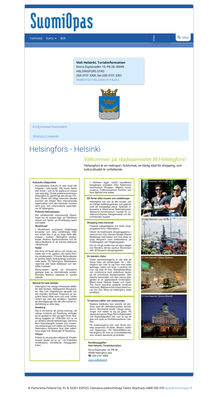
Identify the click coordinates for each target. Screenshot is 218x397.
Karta (51, 38)
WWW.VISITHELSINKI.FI (92, 80)
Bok (63, 38)
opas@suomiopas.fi (178, 388)
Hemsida (36, 38)
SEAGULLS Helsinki (46, 136)
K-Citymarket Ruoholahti (50, 127)
